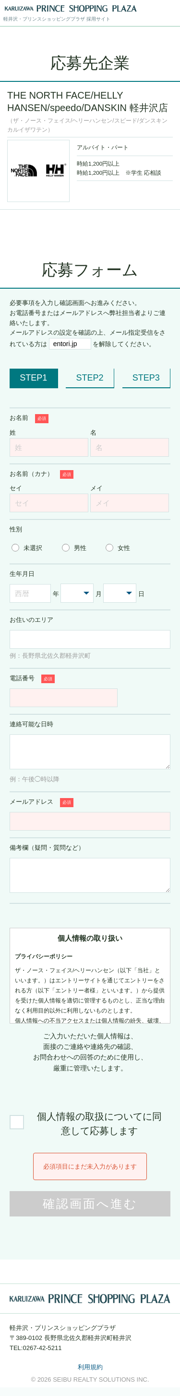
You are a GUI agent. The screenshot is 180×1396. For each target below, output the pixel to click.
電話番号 (32, 679)
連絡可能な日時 (31, 724)
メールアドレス (41, 806)
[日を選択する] (119, 593)
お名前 (29, 418)
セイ (16, 488)
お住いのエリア (31, 619)
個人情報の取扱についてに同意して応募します (99, 1132)
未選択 (33, 548)
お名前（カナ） (41, 474)
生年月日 (22, 573)
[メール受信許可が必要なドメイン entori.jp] (70, 343)
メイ (96, 488)
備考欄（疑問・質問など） (47, 852)
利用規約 (90, 1375)
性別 (16, 529)
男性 (80, 548)
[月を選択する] (77, 593)
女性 (124, 548)
